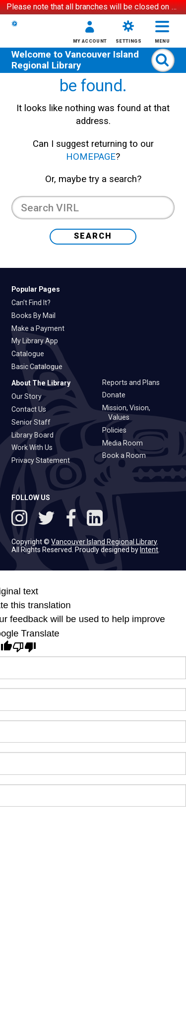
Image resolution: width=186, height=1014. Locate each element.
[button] (85, 59)
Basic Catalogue (39, 456)
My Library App (37, 431)
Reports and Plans (134, 472)
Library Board (35, 525)
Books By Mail (36, 405)
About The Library (40, 473)
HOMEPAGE (91, 246)
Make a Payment (40, 418)
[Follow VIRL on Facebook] (73, 610)
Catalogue (30, 444)
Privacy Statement (43, 551)
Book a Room (127, 546)
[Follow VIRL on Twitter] (49, 610)
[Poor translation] (24, 737)
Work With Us (35, 538)
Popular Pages (35, 379)
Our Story (29, 487)
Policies (117, 520)
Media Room (125, 533)
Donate (116, 485)
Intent (149, 640)
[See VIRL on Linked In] (95, 610)
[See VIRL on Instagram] (21, 610)
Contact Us (31, 499)
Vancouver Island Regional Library (75, 102)
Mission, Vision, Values (129, 502)
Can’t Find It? (34, 392)
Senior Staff (34, 512)
